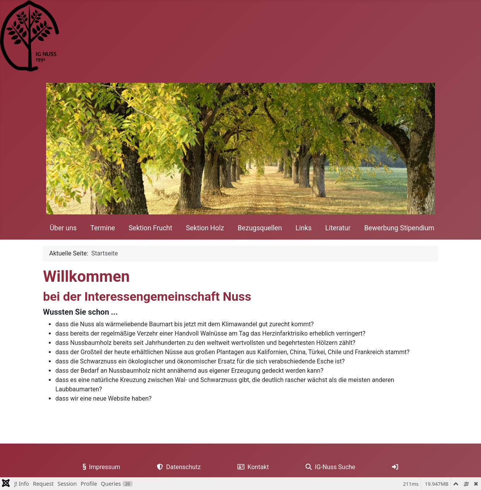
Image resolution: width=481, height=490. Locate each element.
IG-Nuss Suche (328, 467)
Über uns (63, 228)
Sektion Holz (205, 228)
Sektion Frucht (150, 228)
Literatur (337, 228)
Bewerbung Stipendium (399, 228)
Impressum (100, 467)
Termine (102, 228)
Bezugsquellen (260, 228)
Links (303, 228)
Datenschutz (177, 467)
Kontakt (251, 467)
